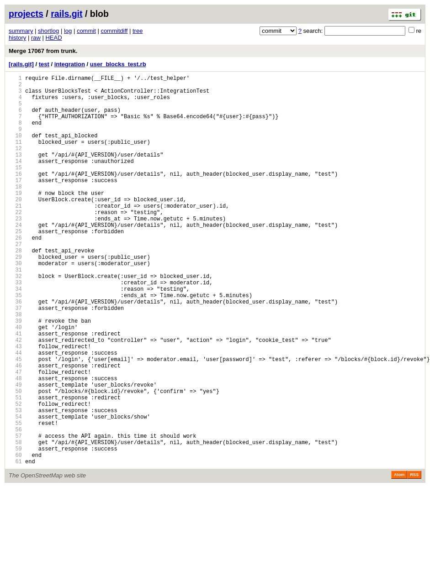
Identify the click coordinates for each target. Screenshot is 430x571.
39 (15, 374)
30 (15, 304)
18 (15, 211)
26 (15, 273)
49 (15, 452)
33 (15, 327)
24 (15, 258)
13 (15, 172)
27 (15, 281)
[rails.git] (21, 64)
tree (138, 30)
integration (69, 64)
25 (15, 265)
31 (15, 312)
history (17, 37)
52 (15, 475)
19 (15, 219)
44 (15, 413)
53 (15, 483)
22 (15, 242)
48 (15, 444)
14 (15, 180)
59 (15, 529)
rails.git (66, 14)
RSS (414, 558)
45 (15, 420)
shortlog (48, 30)
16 (15, 195)
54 (15, 490)
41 (15, 389)
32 (15, 320)
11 (15, 157)
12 (15, 164)
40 (15, 382)
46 (15, 428)
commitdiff (114, 30)
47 (15, 436)
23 (15, 250)
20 (15, 226)
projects (26, 14)
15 (15, 188)
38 (15, 366)
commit (86, 30)
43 (15, 405)
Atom (399, 558)
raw (36, 37)
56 (15, 506)
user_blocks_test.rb (118, 64)
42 (15, 397)
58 (15, 521)
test (44, 64)
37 (15, 358)
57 (15, 514)
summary (21, 30)
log (68, 30)
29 (15, 296)
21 (15, 234)
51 (15, 467)
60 (15, 537)
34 (15, 335)
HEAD (53, 37)
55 (15, 498)
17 (15, 203)
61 (15, 545)
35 (15, 343)
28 (15, 289)
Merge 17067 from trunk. (43, 50)
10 (15, 149)
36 (15, 351)
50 (15, 459)
